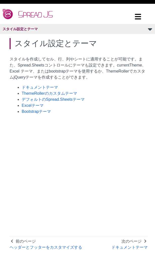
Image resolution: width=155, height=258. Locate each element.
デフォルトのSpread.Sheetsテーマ (53, 99)
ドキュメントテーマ (40, 87)
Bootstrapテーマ (36, 111)
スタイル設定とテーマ (20, 29)
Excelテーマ (33, 105)
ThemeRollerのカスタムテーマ (49, 93)
